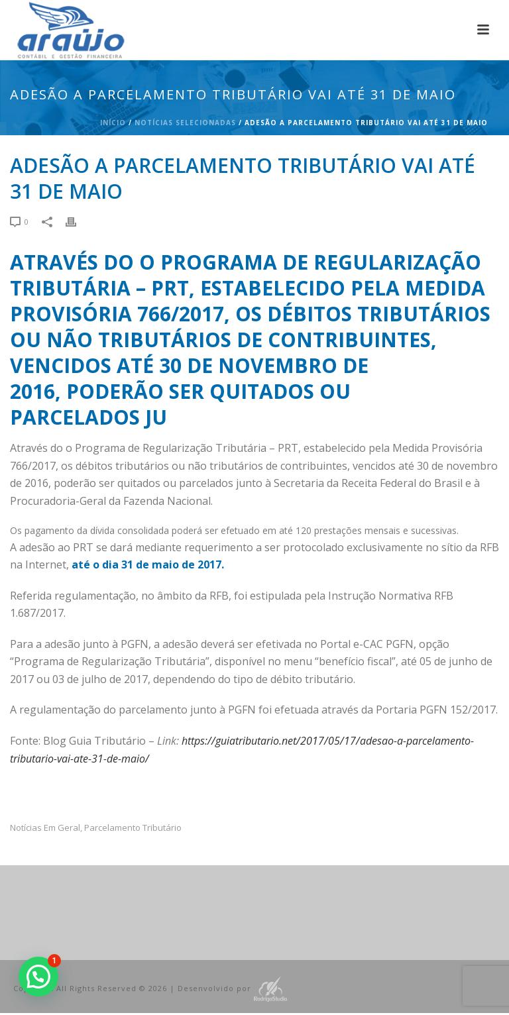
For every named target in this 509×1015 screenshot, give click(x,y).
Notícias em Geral (45, 828)
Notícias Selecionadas (185, 122)
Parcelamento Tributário (133, 828)
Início (113, 122)
